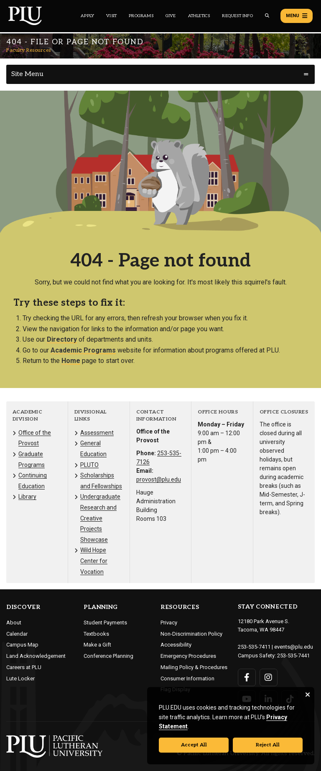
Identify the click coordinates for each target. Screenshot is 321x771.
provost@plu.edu (158, 479)
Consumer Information (187, 678)
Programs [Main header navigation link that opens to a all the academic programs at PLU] (141, 15)
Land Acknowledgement (36, 656)
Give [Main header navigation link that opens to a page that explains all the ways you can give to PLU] (171, 15)
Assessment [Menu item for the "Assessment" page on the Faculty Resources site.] (97, 432)
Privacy (168, 622)
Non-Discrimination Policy (191, 634)
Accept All (194, 745)
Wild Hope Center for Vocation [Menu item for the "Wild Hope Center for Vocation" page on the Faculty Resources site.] (93, 561)
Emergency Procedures (188, 656)
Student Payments (105, 622)
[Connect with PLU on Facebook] (247, 677)
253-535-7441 (293, 655)
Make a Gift (97, 645)
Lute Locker (20, 678)
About (13, 622)
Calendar (17, 634)
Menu (296, 16)
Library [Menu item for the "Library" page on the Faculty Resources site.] (27, 496)
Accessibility (175, 645)
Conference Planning (108, 656)
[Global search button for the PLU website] (267, 15)
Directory (62, 339)
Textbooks (96, 634)
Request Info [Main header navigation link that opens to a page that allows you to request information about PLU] (237, 15)
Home (70, 361)
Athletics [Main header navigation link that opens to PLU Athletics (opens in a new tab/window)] (199, 15)
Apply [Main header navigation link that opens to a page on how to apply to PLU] (87, 15)
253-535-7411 (254, 647)
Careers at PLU (23, 667)
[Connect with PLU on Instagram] (269, 677)
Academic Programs (83, 350)
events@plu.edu (293, 647)
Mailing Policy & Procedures (193, 667)
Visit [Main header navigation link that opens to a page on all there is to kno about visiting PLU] (111, 15)
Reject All (268, 745)
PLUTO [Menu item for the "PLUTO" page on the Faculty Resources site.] (89, 465)
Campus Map (22, 645)
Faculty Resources (28, 50)
